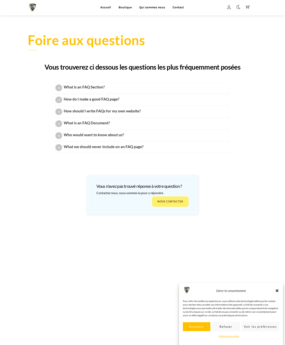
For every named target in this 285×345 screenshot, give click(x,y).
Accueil (105, 7)
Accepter (196, 330)
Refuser (225, 330)
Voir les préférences (260, 330)
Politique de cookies (229, 339)
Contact (178, 7)
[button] (277, 294)
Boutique (125, 7)
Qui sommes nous (152, 7)
